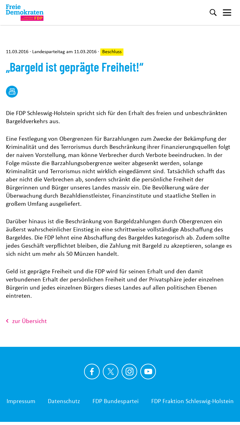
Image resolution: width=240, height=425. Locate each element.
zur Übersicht (26, 320)
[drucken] (12, 92)
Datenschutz (64, 400)
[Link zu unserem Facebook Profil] (92, 371)
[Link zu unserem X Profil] (110, 371)
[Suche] (213, 12)
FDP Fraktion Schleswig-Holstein (192, 400)
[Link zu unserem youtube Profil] (148, 371)
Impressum (21, 400)
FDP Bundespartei (115, 400)
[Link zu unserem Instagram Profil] (129, 371)
